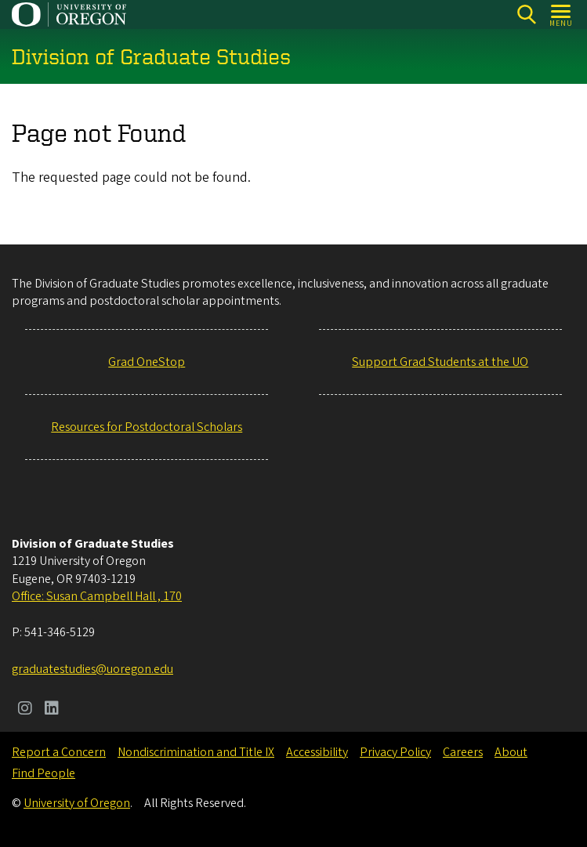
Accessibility (317, 752)
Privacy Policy (395, 752)
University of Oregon (77, 803)
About (511, 752)
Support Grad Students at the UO (440, 362)
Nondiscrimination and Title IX (196, 752)
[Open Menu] (561, 14)
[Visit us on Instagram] (25, 710)
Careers (463, 752)
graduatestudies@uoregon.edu (92, 669)
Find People (43, 773)
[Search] (526, 14)
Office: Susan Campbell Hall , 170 (97, 596)
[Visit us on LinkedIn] (51, 710)
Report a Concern (59, 752)
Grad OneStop (146, 362)
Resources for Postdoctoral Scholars (146, 427)
